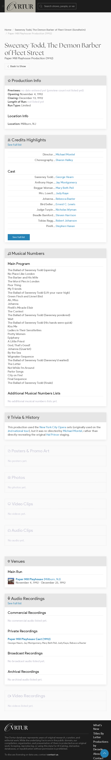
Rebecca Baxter (65, 183)
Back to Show (16, 51)
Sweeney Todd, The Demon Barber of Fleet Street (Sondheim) (50, 14)
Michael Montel (65, 139)
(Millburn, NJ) (38, 563)
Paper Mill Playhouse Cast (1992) (29, 623)
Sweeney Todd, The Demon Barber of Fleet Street (53, 33)
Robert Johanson (66, 205)
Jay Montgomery (66, 167)
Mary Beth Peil (65, 172)
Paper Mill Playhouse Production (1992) (29, 43)
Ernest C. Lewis (65, 189)
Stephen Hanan (65, 210)
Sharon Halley (64, 144)
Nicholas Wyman (66, 194)
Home (8, 14)
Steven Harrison (66, 199)
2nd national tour (18, 415)
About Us (99, 738)
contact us (52, 739)
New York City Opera (53, 411)
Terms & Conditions (54, 755)
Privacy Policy (77, 755)
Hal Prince (52, 419)
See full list (15, 129)
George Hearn (65, 161)
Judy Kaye (62, 178)
